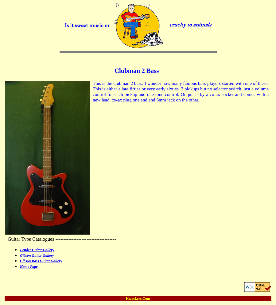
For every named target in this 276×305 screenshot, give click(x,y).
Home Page (29, 266)
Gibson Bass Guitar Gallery (41, 261)
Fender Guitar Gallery (37, 250)
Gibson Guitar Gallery (37, 255)
